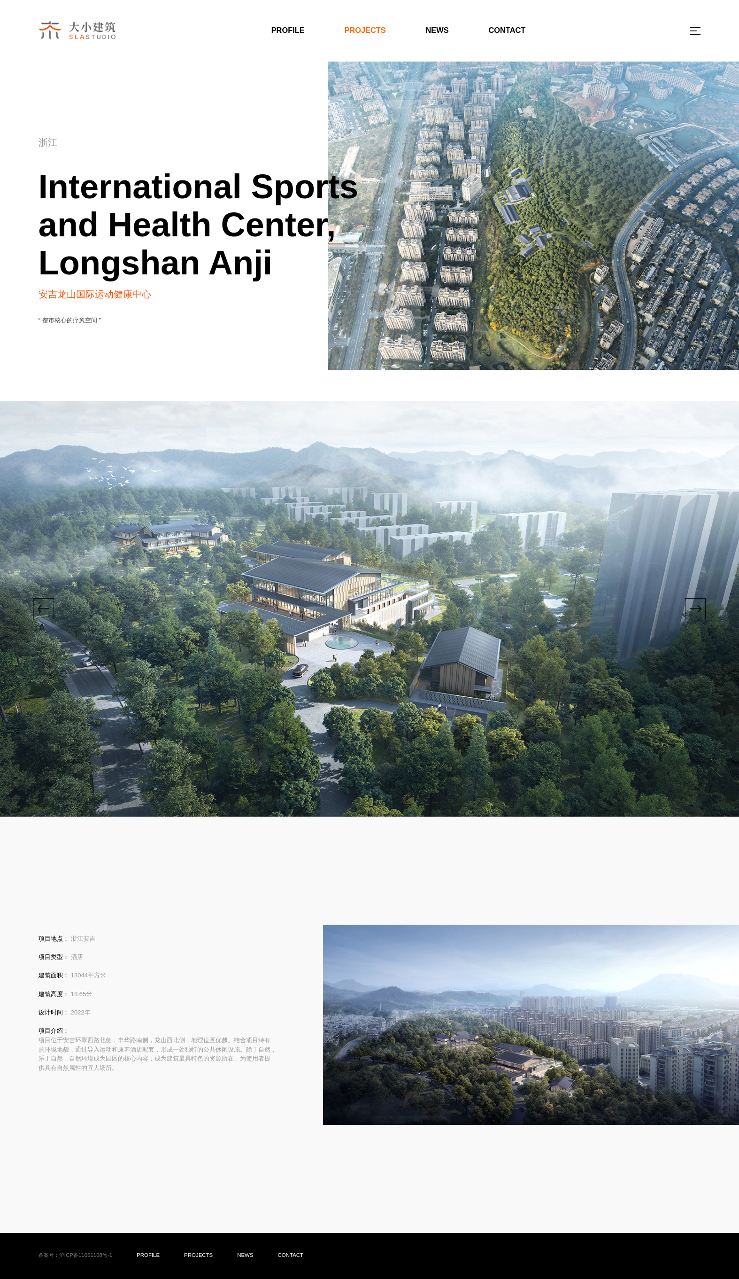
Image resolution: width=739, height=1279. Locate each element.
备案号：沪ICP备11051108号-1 (75, 1255)
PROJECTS (364, 30)
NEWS (437, 30)
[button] (43, 609)
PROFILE (288, 30)
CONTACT (506, 30)
